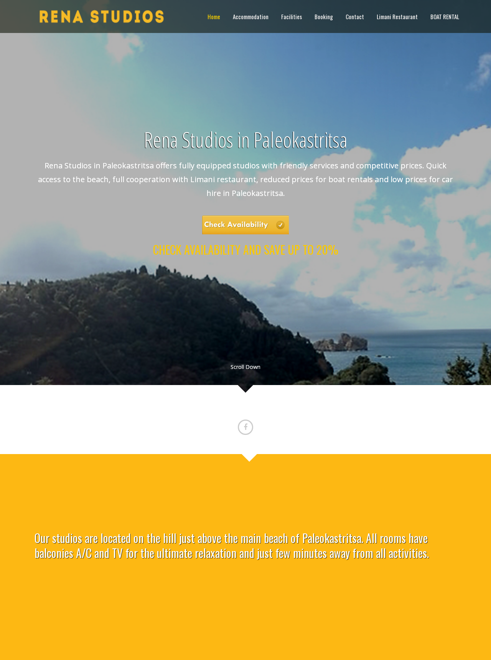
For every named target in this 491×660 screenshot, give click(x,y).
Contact (355, 16)
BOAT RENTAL (444, 16)
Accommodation (251, 16)
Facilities (291, 16)
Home (214, 16)
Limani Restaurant (397, 16)
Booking (324, 16)
